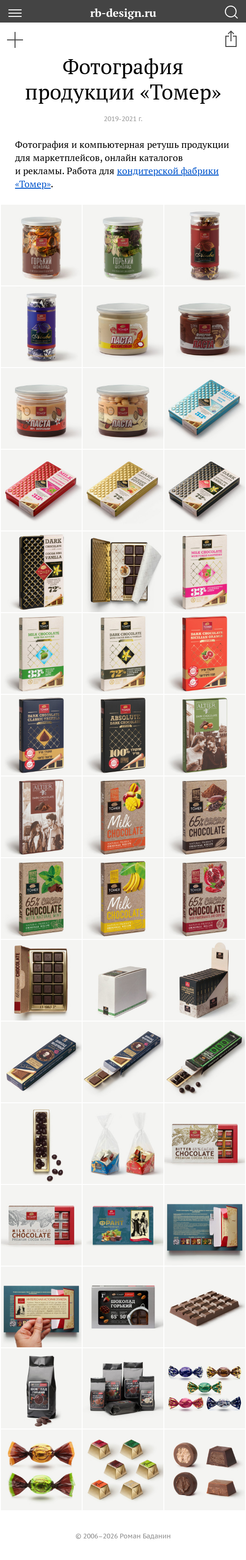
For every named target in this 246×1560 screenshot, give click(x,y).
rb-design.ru (123, 13)
